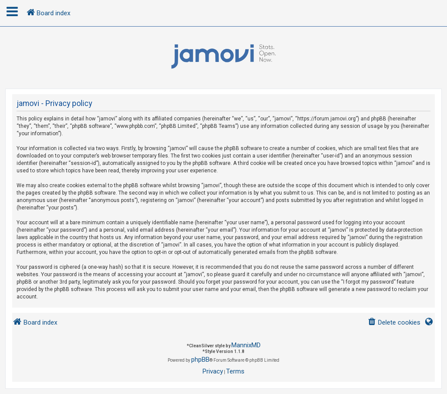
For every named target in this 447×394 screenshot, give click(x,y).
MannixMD (246, 345)
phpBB (200, 359)
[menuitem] (394, 322)
